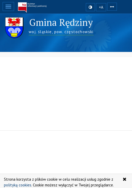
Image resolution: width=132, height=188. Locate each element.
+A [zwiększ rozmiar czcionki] (101, 7)
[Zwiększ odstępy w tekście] (112, 6)
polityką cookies (17, 184)
